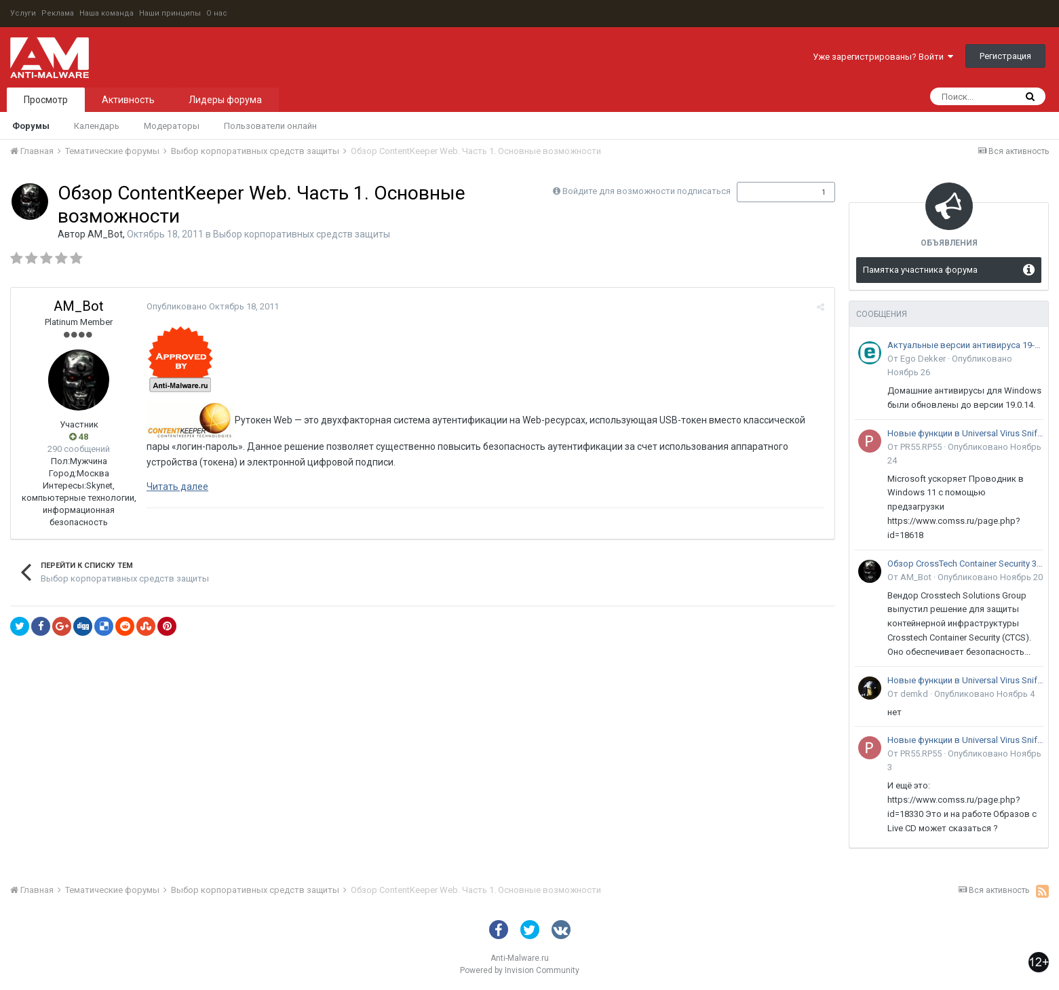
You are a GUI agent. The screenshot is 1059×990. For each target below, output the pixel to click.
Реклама (57, 13)
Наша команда (106, 13)
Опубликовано (213, 306)
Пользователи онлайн (270, 126)
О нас (216, 13)
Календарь (96, 126)
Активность (128, 99)
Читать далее (177, 486)
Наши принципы (170, 13)
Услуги (23, 13)
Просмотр (46, 99)
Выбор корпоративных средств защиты (301, 234)
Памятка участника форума (920, 270)
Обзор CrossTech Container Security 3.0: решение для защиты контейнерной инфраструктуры (965, 563)
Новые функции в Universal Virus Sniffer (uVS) (965, 433)
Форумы (31, 126)
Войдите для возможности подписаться (646, 191)
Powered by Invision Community (519, 970)
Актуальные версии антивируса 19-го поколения (965, 345)
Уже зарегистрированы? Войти (883, 57)
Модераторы (171, 126)
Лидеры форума (225, 99)
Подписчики (772, 192)
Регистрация (1005, 56)
